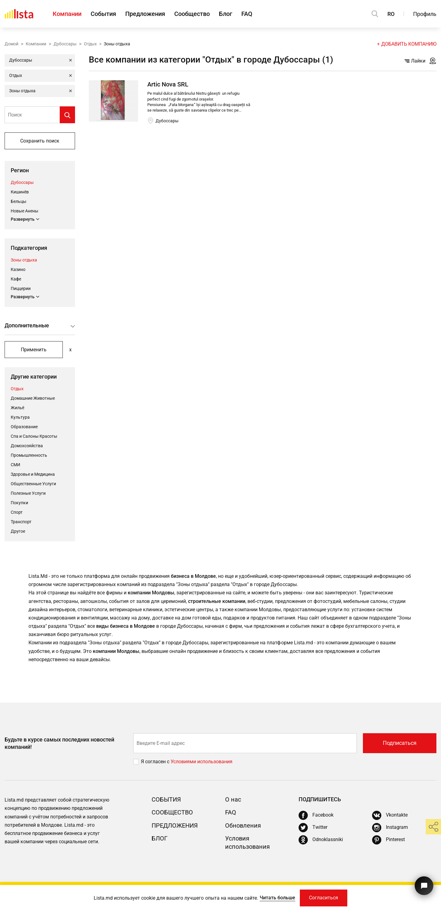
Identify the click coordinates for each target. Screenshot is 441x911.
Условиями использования (201, 761)
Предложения (145, 13)
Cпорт (17, 512)
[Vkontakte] (390, 815)
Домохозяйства (27, 445)
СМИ (15, 464)
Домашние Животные (33, 398)
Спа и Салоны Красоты (34, 436)
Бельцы (18, 201)
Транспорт (21, 521)
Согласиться (323, 898)
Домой (11, 43)
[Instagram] (390, 827)
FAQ (246, 13)
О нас (233, 799)
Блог (225, 13)
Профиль (424, 14)
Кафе (16, 278)
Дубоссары (65, 43)
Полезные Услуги (28, 493)
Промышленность (29, 455)
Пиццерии (21, 288)
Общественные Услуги (33, 483)
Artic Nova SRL (167, 84)
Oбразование (24, 426)
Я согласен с (156, 761)
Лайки (415, 61)
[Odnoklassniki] (321, 839)
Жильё (17, 407)
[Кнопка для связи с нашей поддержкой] (424, 885)
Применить (34, 350)
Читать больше (277, 898)
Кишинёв (20, 191)
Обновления (243, 825)
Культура (20, 417)
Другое (18, 531)
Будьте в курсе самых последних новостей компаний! (59, 743)
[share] (433, 826)
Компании (67, 13)
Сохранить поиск (39, 141)
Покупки (19, 502)
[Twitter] (313, 827)
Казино (18, 269)
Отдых (90, 43)
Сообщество (192, 13)
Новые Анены (24, 210)
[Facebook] (316, 815)
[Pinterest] (388, 839)
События (103, 13)
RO (390, 14)
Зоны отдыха (24, 259)
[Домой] (19, 13)
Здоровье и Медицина (33, 474)
